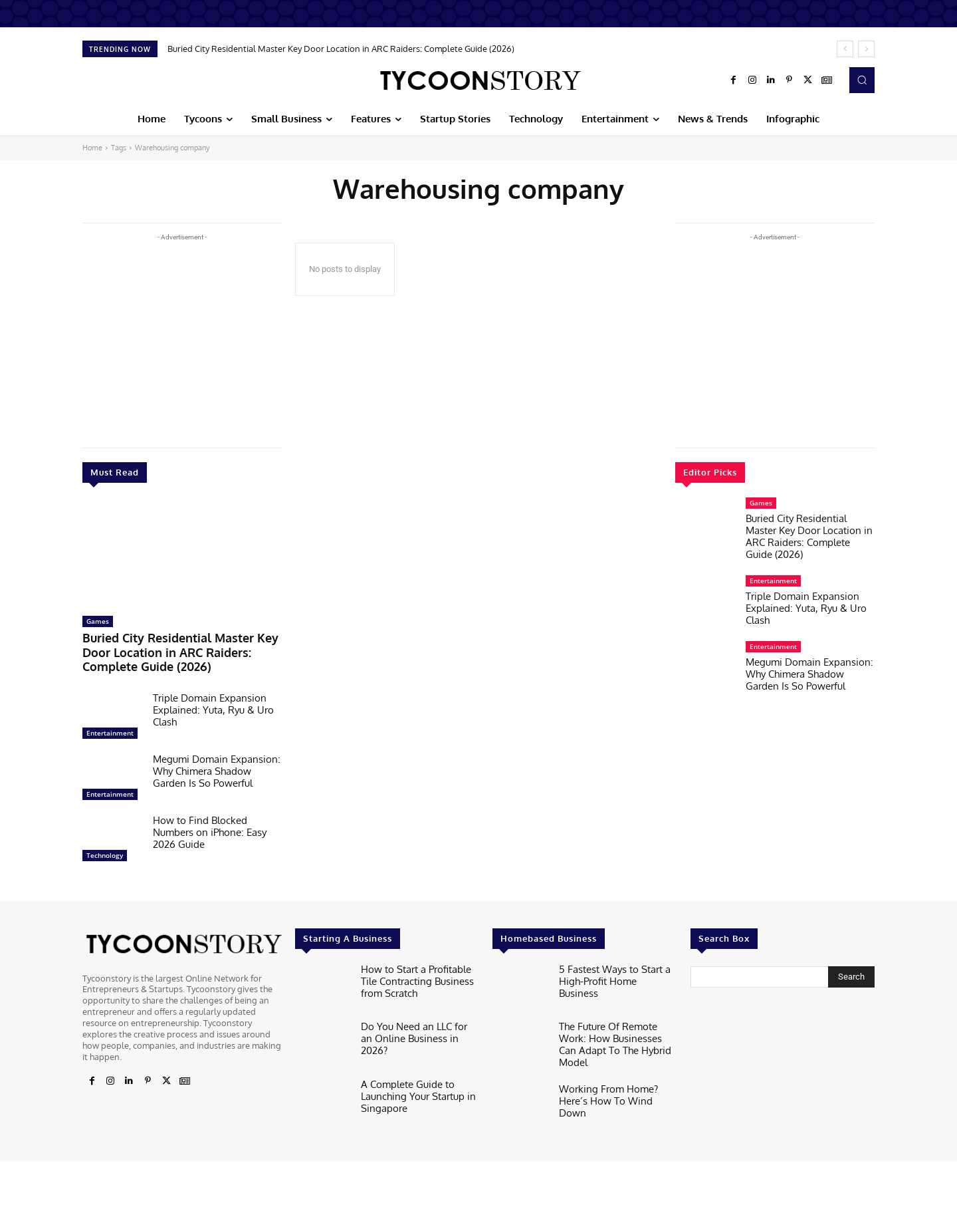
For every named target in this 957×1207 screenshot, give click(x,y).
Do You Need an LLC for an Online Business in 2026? (413, 1024)
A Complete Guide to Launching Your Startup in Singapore (411, 1086)
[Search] (851, 969)
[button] (862, 79)
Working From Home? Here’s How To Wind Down (615, 1081)
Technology (104, 848)
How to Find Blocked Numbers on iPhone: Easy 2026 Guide (209, 825)
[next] (866, 49)
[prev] (845, 49)
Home (92, 147)
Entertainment (110, 725)
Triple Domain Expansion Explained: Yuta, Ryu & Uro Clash (213, 702)
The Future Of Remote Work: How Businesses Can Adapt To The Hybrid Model (618, 1029)
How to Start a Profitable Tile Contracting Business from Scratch (418, 971)
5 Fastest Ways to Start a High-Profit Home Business (610, 966)
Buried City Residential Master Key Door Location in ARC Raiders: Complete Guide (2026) (340, 48)
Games (97, 621)
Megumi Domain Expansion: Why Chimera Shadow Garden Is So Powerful (216, 763)
